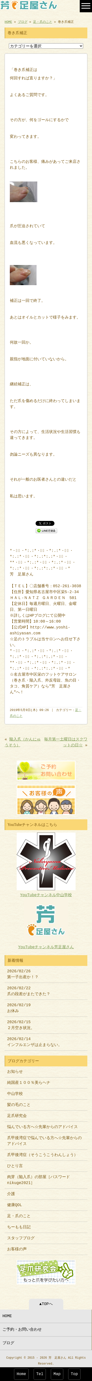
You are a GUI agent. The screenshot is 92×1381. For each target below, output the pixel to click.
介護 (11, 1191)
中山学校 (17, 1091)
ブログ (22, 21)
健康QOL (14, 1202)
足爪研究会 (17, 1113)
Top (74, 1374)
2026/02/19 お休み (19, 1005)
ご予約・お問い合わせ (22, 1326)
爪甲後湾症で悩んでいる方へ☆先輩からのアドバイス (44, 1138)
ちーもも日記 (19, 1225)
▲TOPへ (46, 1301)
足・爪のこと (42, 21)
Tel (39, 1374)
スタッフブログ (21, 1236)
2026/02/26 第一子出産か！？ (23, 971)
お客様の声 (17, 1247)
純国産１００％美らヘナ (28, 1080)
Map (57, 1374)
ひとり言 (15, 1163)
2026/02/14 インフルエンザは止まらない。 (34, 1039)
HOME (8, 21)
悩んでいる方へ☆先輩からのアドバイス (42, 1124)
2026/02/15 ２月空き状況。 (21, 1022)
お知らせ (15, 1069)
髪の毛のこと (19, 1102)
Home (21, 1374)
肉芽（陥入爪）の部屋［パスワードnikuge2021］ (38, 1177)
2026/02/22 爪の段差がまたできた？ (28, 988)
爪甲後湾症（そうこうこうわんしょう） (42, 1152)
